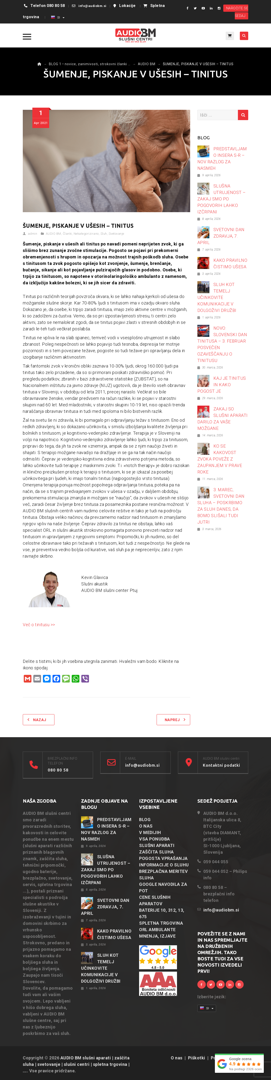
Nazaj (39, 720)
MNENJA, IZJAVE (157, 936)
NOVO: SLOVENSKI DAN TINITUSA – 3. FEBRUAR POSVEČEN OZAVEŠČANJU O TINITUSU (222, 344)
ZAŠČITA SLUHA (156, 851)
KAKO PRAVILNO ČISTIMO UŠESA (230, 263)
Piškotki (196, 1057)
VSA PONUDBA (154, 838)
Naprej (172, 720)
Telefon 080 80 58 (47, 5)
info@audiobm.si (92, 6)
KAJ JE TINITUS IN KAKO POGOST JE (221, 385)
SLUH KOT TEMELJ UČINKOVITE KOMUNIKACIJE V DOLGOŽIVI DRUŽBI (216, 297)
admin (32, 233)
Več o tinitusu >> (39, 624)
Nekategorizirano (86, 233)
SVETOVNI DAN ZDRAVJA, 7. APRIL (221, 236)
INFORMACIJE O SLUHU (164, 864)
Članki (67, 233)
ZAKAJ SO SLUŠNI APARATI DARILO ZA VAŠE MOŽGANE (222, 418)
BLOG (145, 819)
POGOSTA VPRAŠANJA (163, 858)
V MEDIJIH (150, 832)
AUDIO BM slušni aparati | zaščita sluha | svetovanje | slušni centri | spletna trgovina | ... (76, 1064)
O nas (177, 1057)
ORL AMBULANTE (157, 929)
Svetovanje (116, 233)
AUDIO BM (53, 233)
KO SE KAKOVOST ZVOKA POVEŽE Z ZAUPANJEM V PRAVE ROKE (219, 459)
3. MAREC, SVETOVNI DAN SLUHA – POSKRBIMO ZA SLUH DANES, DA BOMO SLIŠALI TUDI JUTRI (221, 506)
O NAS (146, 826)
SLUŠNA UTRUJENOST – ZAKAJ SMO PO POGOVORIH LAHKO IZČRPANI (221, 198)
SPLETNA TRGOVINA (161, 923)
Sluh (103, 233)
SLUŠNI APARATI (156, 845)
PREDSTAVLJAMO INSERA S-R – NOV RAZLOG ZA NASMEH (222, 158)
